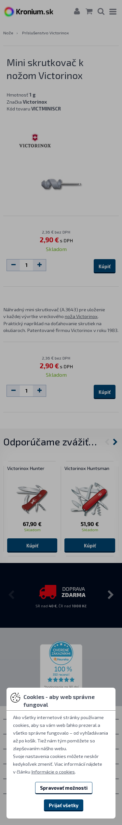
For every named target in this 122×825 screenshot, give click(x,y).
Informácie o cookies (53, 771)
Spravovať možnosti (64, 788)
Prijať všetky (63, 805)
